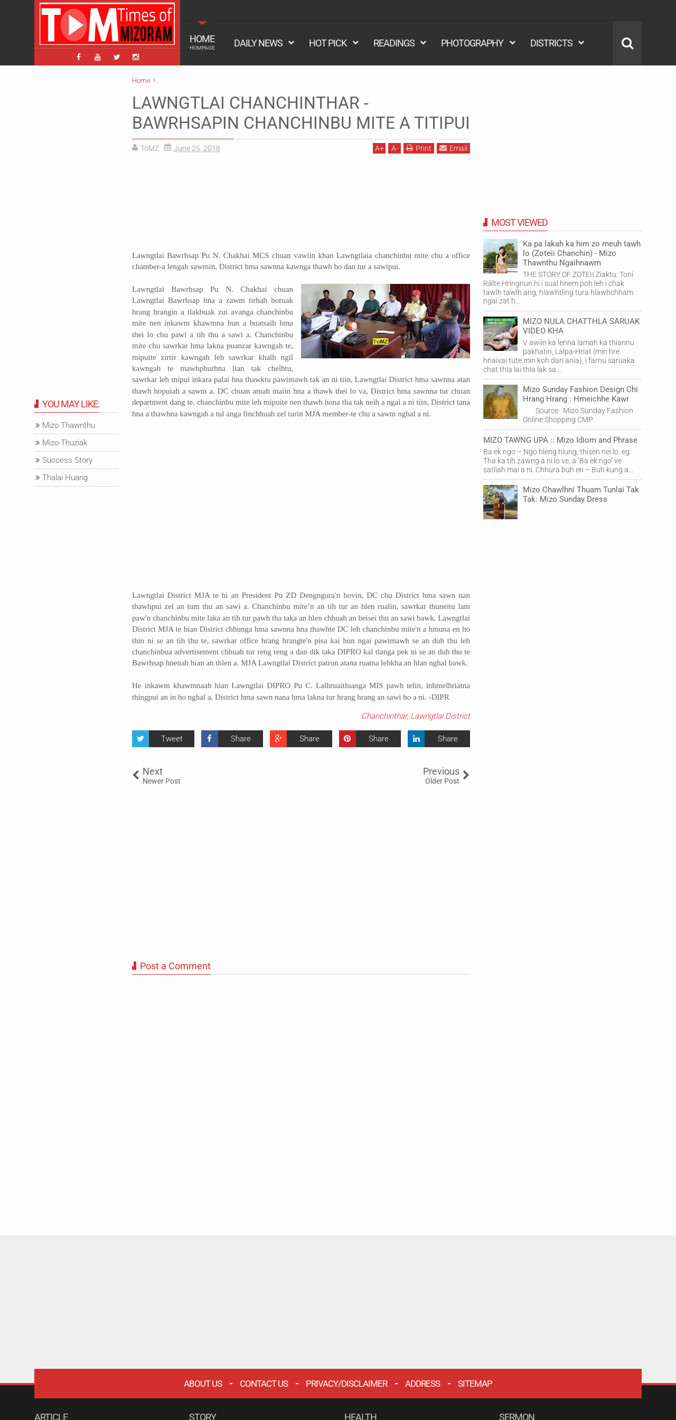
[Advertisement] (301, 205)
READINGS (394, 43)
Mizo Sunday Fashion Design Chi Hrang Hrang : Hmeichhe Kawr (580, 394)
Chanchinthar (384, 716)
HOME (202, 42)
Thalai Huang (65, 477)
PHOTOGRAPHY (472, 43)
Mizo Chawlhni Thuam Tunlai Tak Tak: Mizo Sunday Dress (581, 494)
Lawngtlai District (440, 716)
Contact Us (264, 1383)
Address (422, 1383)
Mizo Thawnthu (68, 425)
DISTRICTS (551, 43)
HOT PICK (327, 43)
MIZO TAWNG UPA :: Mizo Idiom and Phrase (560, 440)
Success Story (67, 460)
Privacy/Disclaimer (346, 1383)
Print (418, 148)
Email (453, 148)
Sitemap (475, 1383)
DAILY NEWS (258, 43)
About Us (203, 1383)
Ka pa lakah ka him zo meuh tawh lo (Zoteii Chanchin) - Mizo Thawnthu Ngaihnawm (582, 253)
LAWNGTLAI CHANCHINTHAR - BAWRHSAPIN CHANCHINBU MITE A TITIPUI (301, 113)
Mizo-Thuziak (64, 442)
